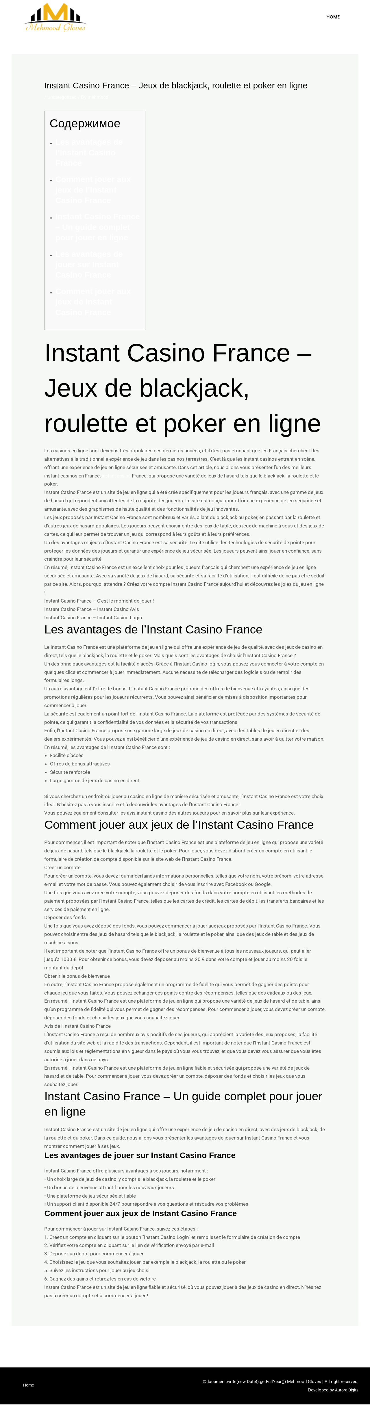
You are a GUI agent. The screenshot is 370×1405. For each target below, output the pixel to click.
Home (333, 17)
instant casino (117, 476)
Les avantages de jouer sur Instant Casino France (89, 265)
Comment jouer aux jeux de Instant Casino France (93, 302)
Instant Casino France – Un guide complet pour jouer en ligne (97, 227)
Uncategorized (63, 97)
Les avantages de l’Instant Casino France (89, 152)
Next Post (344, 1341)
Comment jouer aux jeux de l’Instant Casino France (93, 190)
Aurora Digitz (345, 1390)
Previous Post (30, 1341)
